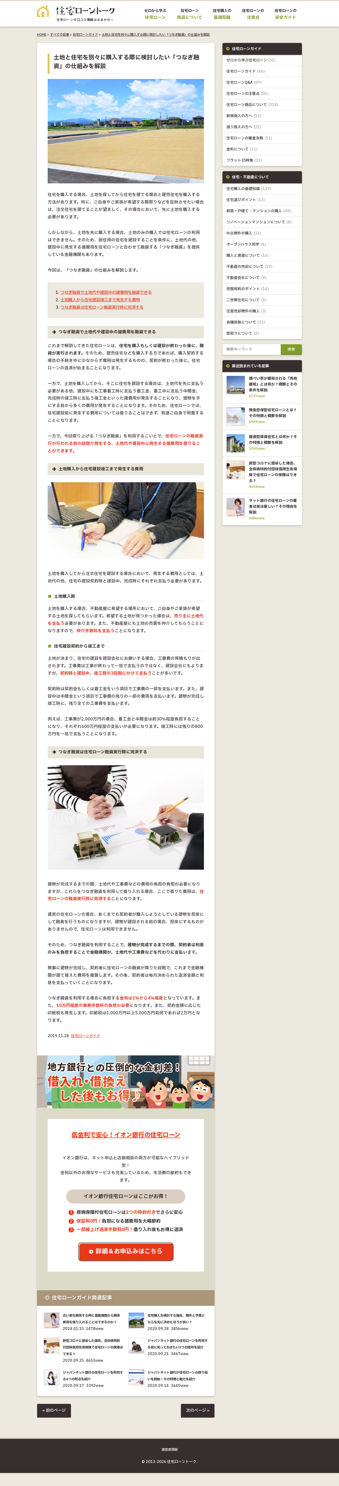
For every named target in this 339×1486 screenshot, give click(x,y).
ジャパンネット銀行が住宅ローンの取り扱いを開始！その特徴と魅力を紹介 (177, 1386)
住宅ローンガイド (85, 34)
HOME (41, 34)
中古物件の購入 (244, 233)
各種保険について (245, 323)
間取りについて (242, 334)
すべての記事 (59, 34)
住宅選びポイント (245, 200)
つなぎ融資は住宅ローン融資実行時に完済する (104, 307)
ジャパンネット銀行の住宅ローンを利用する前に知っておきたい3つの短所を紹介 (177, 1354)
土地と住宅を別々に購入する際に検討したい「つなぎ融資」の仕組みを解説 (156, 34)
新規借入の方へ (243, 116)
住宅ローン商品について (252, 105)
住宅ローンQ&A (244, 83)
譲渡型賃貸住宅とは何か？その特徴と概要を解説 (272, 448)
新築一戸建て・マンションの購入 (258, 211)
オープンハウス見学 (246, 244)
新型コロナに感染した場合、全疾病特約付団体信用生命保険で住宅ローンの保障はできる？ (92, 1354)
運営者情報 (169, 1463)
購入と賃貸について (247, 256)
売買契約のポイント (247, 289)
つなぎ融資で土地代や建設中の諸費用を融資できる (109, 293)
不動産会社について (246, 278)
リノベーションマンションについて (259, 222)
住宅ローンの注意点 (247, 94)
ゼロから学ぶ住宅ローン (251, 60)
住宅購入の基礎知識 (248, 189)
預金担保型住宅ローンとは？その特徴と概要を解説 (272, 417)
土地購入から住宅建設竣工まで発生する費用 (102, 300)
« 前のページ (54, 1424)
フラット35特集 (244, 160)
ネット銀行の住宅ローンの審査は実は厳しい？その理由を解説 (272, 517)
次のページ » (197, 1424)
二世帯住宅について (246, 300)
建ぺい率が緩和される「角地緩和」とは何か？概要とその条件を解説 (272, 385)
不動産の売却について (249, 267)
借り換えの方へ (243, 127)
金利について (242, 149)
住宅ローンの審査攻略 (249, 138)
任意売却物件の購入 (246, 312)
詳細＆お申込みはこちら (129, 1252)
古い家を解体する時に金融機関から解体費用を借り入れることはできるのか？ (92, 1322)
